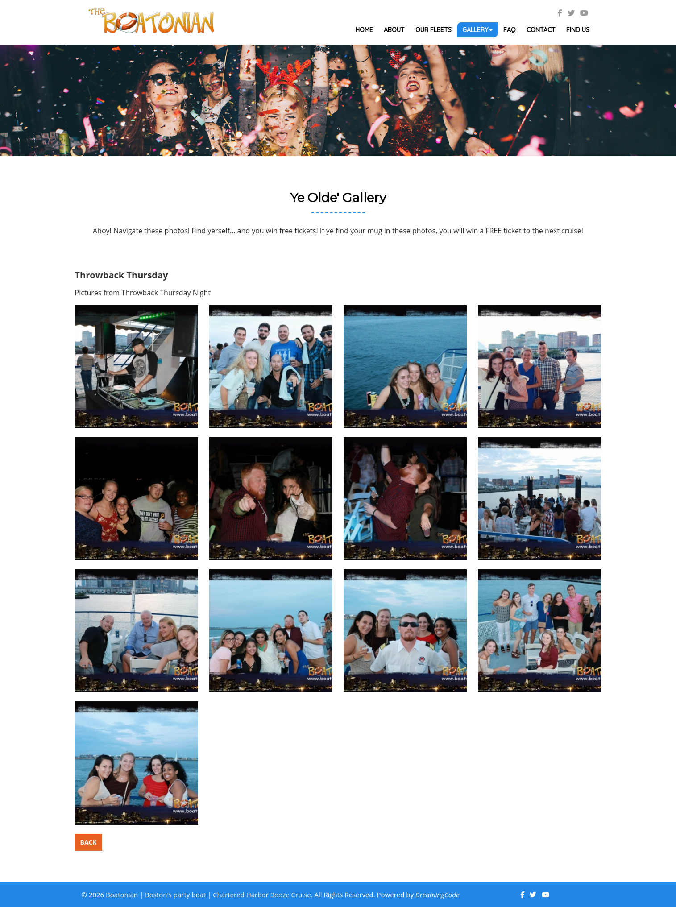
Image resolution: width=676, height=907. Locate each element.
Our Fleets (433, 30)
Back (88, 842)
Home (364, 30)
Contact (541, 30)
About (394, 30)
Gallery (477, 30)
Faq (509, 30)
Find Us (577, 30)
